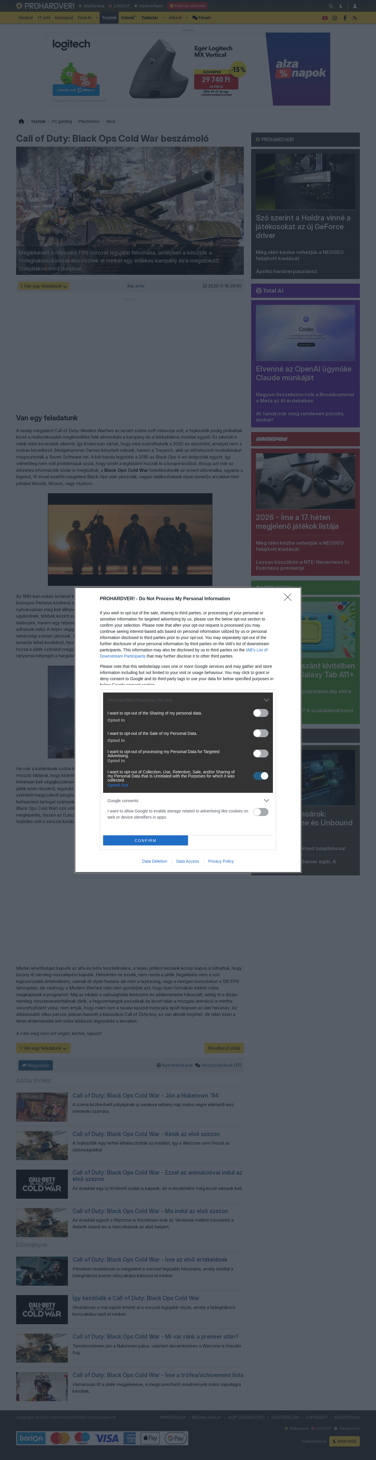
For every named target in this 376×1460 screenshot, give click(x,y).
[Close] (289, 599)
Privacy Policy (221, 861)
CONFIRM (146, 840)
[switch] (260, 713)
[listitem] (188, 700)
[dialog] (188, 730)
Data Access (187, 861)
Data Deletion (154, 861)
